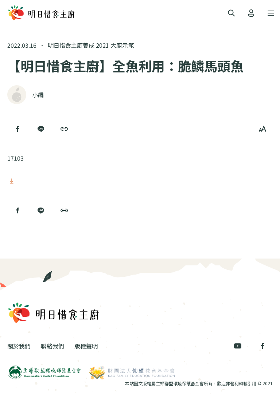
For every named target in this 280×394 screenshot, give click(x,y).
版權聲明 (86, 346)
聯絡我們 (52, 346)
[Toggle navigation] (231, 13)
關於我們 (19, 346)
